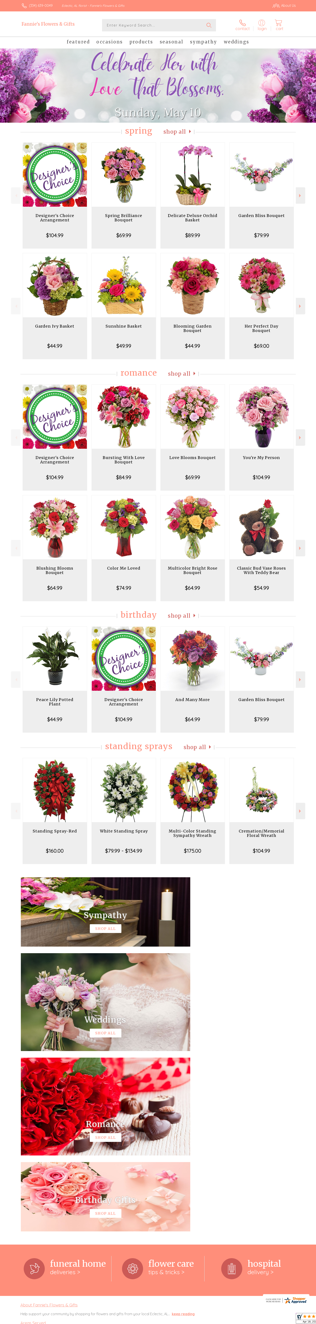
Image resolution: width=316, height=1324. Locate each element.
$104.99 (54, 235)
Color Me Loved (123, 568)
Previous (15, 195)
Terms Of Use (200, 1319)
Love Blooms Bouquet (192, 457)
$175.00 (192, 850)
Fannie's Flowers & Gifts (48, 24)
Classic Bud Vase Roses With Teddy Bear (261, 570)
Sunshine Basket (124, 326)
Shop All (175, 131)
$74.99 (123, 588)
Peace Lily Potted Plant (55, 702)
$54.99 (261, 588)
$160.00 (55, 850)
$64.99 (54, 588)
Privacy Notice (225, 1319)
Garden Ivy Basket (54, 326)
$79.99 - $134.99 (123, 850)
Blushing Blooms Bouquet (54, 570)
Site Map (284, 1319)
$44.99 (54, 346)
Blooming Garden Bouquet (193, 328)
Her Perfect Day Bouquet (261, 328)
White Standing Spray (124, 831)
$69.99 (123, 235)
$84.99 (123, 477)
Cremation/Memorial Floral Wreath (261, 833)
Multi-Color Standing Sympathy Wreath (192, 833)
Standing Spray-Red (55, 831)
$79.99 (261, 235)
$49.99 (123, 346)
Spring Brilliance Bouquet (123, 217)
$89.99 (192, 235)
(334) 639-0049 (41, 5)
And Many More (192, 699)
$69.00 (261, 346)
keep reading (183, 1133)
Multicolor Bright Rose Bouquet (192, 570)
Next (300, 195)
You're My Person (261, 457)
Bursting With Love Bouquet (124, 460)
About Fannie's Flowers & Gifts (49, 1124)
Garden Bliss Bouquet (261, 215)
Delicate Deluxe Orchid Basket (192, 217)
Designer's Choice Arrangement (55, 217)
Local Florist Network (257, 1319)
